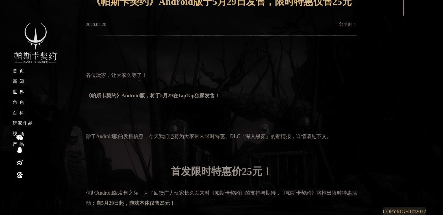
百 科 (19, 112)
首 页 (19, 70)
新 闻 (19, 81)
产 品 (19, 144)
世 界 (19, 91)
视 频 (19, 133)
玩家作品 (23, 123)
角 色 (19, 102)
